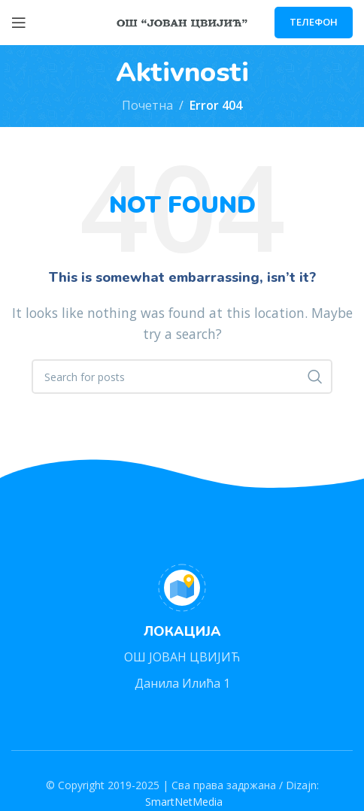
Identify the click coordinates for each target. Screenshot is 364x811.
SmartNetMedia (182, 801)
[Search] (182, 376)
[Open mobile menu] (19, 23)
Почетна (147, 105)
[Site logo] (182, 21)
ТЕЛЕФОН (314, 22)
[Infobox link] (182, 629)
